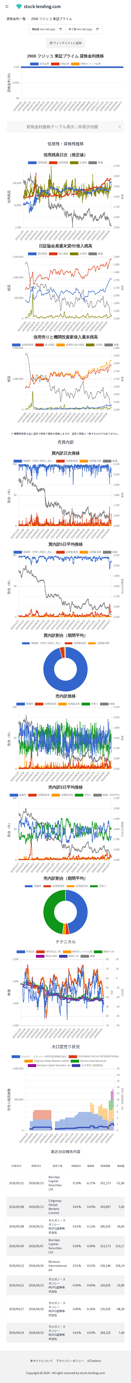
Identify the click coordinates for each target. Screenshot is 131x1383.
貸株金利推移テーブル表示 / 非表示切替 (62, 127)
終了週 (84, 29)
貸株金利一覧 (16, 18)
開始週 (47, 29)
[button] (7, 6)
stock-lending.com (38, 6)
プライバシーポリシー (70, 1361)
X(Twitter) (94, 1361)
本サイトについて (41, 1361)
